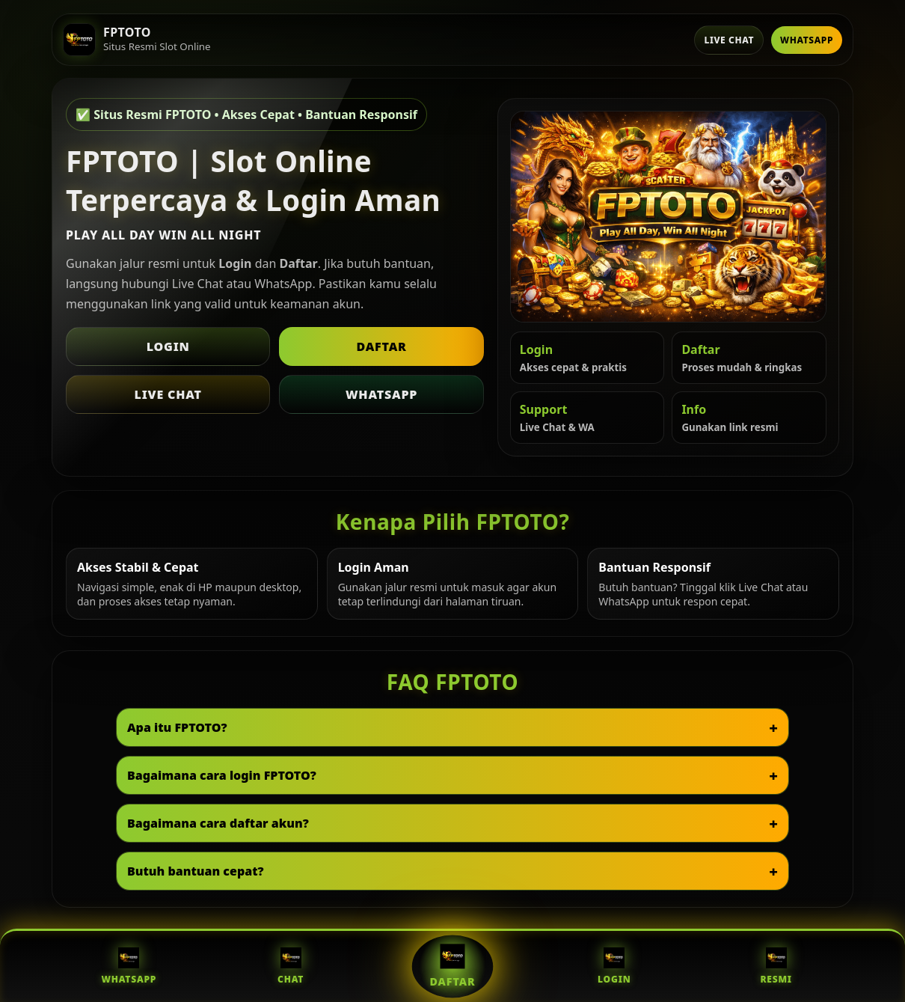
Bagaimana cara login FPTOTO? (221, 775)
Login (168, 346)
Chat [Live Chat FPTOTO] (290, 966)
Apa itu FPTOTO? (177, 727)
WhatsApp (806, 40)
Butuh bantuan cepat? (195, 871)
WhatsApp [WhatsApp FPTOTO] (128, 966)
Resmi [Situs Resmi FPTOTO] (776, 966)
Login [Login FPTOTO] (614, 966)
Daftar (381, 346)
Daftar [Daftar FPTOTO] (453, 966)
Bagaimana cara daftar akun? (218, 823)
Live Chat (729, 40)
